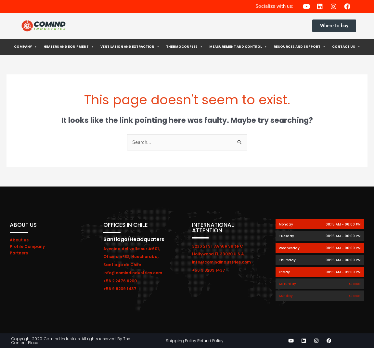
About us (19, 240)
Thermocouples (184, 47)
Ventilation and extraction (130, 47)
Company (25, 47)
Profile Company (27, 246)
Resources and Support (300, 47)
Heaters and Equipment (69, 47)
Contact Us (346, 47)
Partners (19, 253)
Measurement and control (238, 47)
